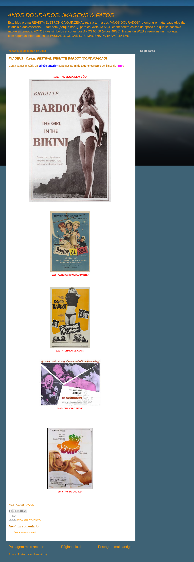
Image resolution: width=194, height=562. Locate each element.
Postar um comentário (25, 532)
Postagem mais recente (26, 547)
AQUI (29, 504)
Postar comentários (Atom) (32, 554)
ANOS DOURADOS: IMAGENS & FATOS (61, 15)
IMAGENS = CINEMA (29, 519)
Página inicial (71, 547)
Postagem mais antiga (115, 547)
